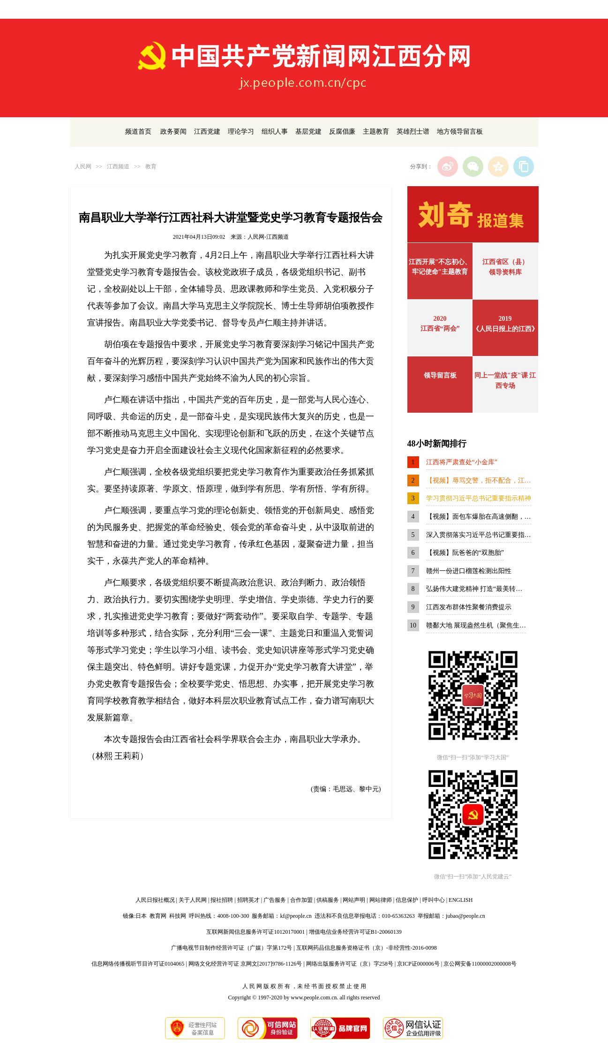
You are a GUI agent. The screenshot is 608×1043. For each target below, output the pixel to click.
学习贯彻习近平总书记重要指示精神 (478, 498)
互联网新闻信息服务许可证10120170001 (255, 932)
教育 (151, 166)
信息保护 (407, 900)
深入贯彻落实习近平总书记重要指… (478, 534)
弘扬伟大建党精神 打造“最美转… (474, 588)
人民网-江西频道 (268, 237)
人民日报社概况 (155, 900)
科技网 (177, 916)
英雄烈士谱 (413, 131)
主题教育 (376, 131)
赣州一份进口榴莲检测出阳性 (468, 570)
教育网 (158, 916)
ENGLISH (461, 900)
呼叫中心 (433, 900)
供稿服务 (327, 900)
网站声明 (354, 900)
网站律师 (380, 900)
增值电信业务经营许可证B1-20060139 (355, 932)
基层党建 (308, 131)
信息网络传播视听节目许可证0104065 (137, 963)
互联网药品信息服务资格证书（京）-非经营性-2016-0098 (366, 948)
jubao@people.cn (465, 916)
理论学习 (241, 131)
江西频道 (118, 166)
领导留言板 (440, 375)
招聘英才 (248, 900)
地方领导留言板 (460, 131)
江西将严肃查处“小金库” (461, 462)
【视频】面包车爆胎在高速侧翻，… (478, 516)
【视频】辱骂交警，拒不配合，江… (478, 480)
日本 (141, 916)
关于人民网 (193, 900)
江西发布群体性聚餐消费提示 (468, 607)
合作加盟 (301, 900)
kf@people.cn (295, 916)
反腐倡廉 (342, 131)
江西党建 (207, 131)
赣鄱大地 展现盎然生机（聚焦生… (476, 625)
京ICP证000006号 (418, 963)
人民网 (83, 166)
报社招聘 (221, 900)
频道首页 (138, 131)
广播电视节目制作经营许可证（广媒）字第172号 (231, 948)
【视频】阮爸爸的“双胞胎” (465, 552)
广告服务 (274, 900)
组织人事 (275, 131)
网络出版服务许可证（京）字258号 (349, 963)
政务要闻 (173, 131)
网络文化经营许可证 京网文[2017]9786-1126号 (245, 963)
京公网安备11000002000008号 (480, 963)
